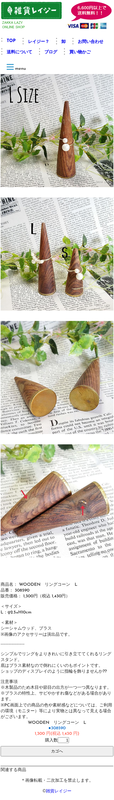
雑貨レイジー (58, 790)
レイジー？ (38, 42)
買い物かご (80, 52)
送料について (19, 52)
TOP (11, 41)
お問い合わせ (90, 42)
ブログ (50, 52)
